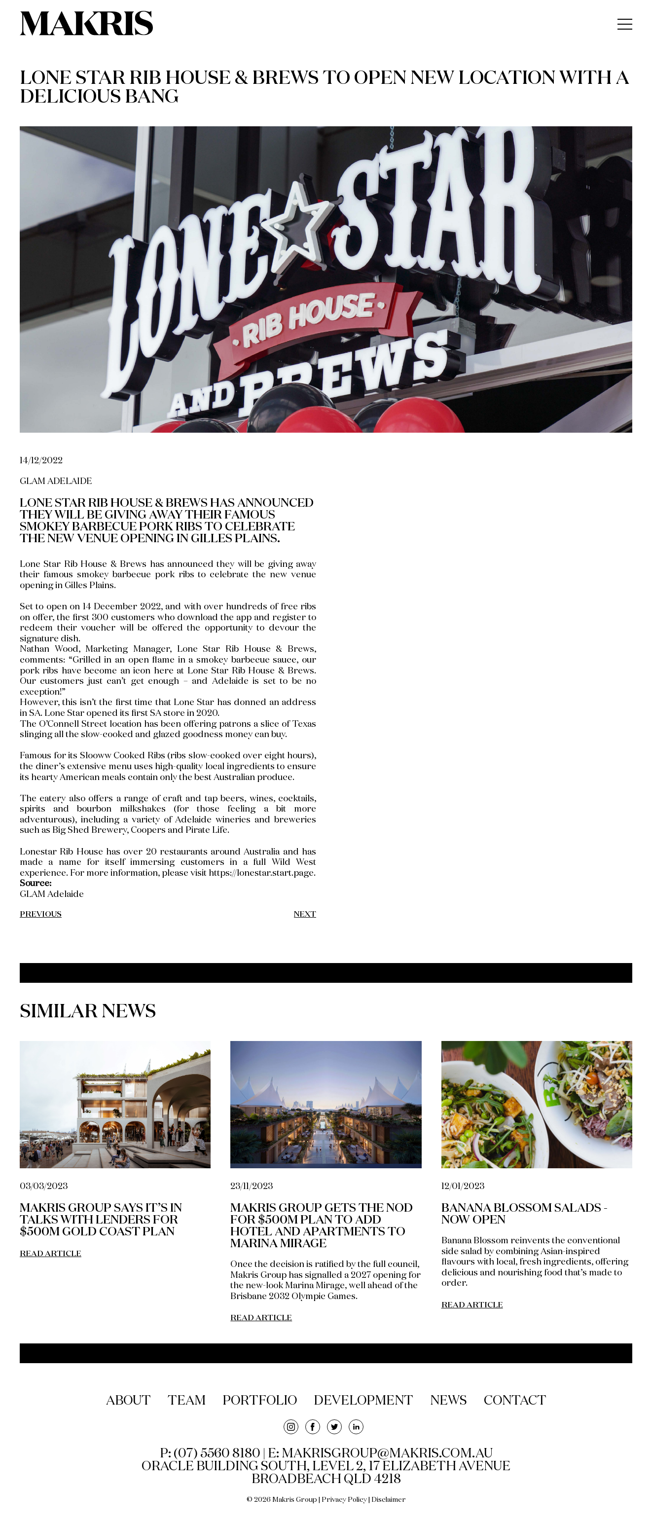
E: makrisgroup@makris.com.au (380, 1454)
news (450, 1401)
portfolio (259, 1401)
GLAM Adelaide (52, 894)
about (126, 1401)
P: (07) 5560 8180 (210, 1454)
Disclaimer (388, 1499)
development (364, 1401)
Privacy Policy (344, 1499)
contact (516, 1401)
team (185, 1401)
